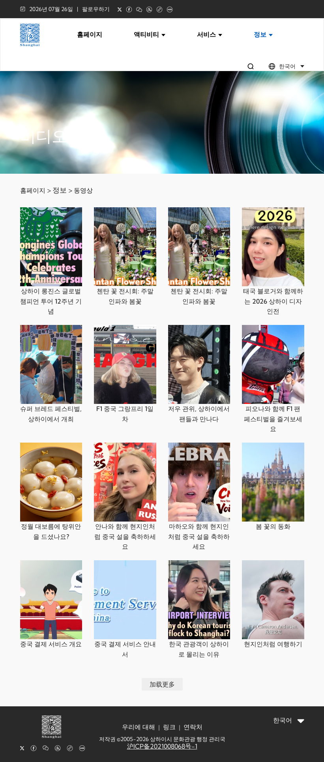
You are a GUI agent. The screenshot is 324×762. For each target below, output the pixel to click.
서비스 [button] (209, 34)
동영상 (83, 190)
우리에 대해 (138, 727)
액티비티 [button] (149, 34)
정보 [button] (263, 34)
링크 (169, 727)
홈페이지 (89, 34)
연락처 (193, 727)
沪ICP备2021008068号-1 (162, 746)
